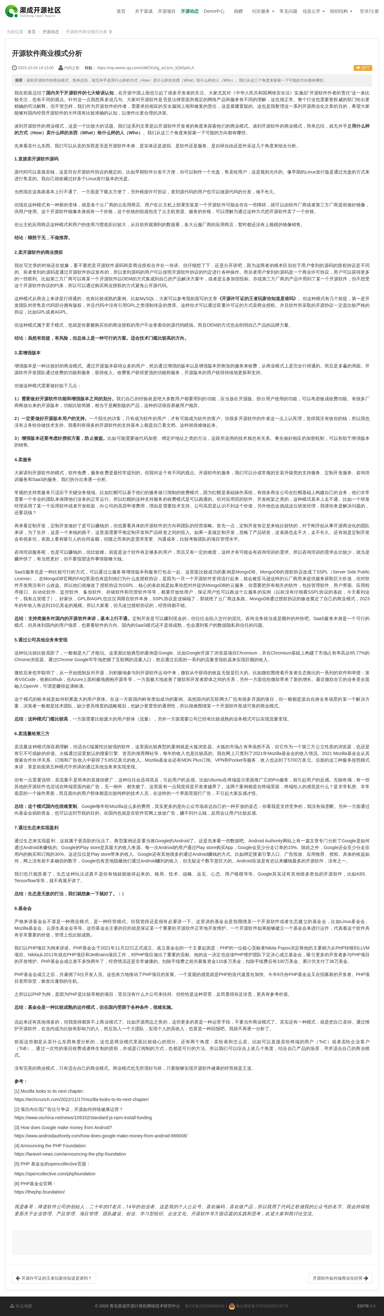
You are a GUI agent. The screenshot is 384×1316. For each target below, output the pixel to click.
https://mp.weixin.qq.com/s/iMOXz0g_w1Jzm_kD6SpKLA (145, 68)
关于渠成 (144, 11)
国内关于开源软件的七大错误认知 (80, 92)
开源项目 (167, 11)
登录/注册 (369, 11)
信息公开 (314, 11)
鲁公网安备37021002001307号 (259, 1306)
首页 (121, 11)
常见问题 (288, 11)
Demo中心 (214, 11)
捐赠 (238, 11)
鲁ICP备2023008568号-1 (206, 1306)
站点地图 (21, 1306)
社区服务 (263, 11)
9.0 (366, 1306)
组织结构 (341, 11)
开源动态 (190, 11)
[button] (192, 1242)
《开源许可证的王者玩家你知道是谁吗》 (257, 298)
